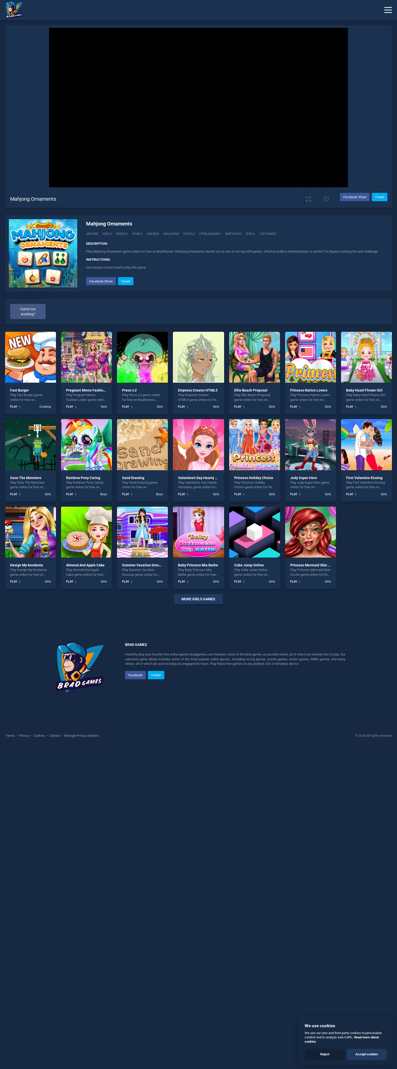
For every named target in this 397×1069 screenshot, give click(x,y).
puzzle (189, 234)
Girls (107, 234)
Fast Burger (19, 390)
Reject (324, 1054)
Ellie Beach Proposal (250, 390)
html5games (210, 234)
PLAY (13, 406)
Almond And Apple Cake (85, 565)
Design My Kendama (26, 565)
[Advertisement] (198, 685)
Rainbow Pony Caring (83, 478)
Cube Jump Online (249, 565)
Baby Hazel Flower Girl (364, 390)
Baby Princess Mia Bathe (198, 565)
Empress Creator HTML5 (197, 390)
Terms (11, 887)
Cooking (45, 406)
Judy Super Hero (303, 478)
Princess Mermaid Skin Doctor (314, 565)
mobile (122, 234)
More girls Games (198, 599)
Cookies (39, 887)
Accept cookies (366, 1054)
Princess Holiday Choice (253, 478)
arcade (153, 234)
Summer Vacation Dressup (143, 565)
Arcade (92, 234)
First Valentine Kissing (364, 478)
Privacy (24, 887)
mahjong (171, 234)
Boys (103, 494)
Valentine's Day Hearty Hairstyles (204, 478)
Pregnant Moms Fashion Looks (91, 390)
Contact (54, 887)
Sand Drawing (133, 478)
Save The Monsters (25, 478)
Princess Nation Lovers (308, 390)
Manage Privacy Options (81, 887)
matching (233, 234)
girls (250, 234)
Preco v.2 (129, 390)
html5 (137, 234)
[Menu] (388, 10)
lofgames (267, 234)
